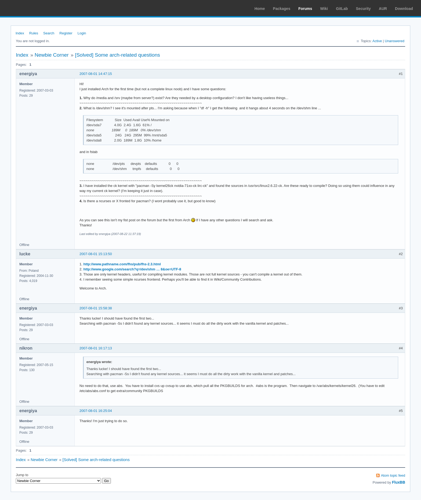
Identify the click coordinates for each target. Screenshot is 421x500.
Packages (282, 8)
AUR (383, 8)
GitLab (342, 8)
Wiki (324, 8)
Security (363, 8)
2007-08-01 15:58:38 (95, 308)
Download (404, 8)
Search (48, 33)
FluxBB (398, 482)
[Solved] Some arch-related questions (117, 55)
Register (65, 33)
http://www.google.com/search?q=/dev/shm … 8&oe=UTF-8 (132, 269)
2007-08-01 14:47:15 (95, 74)
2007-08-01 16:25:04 (95, 411)
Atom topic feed (393, 475)
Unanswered (394, 41)
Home (260, 8)
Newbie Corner (52, 55)
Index (20, 33)
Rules (33, 33)
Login (82, 33)
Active (377, 41)
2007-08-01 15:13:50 (95, 254)
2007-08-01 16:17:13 (95, 348)
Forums (305, 8)
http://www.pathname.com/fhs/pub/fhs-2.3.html (122, 264)
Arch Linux (29, 8)
